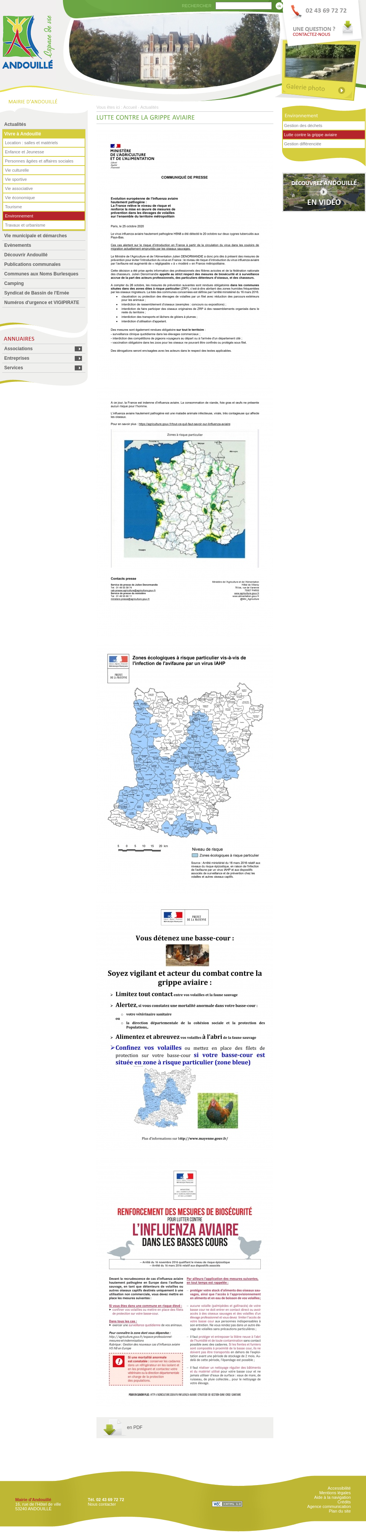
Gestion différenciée (302, 144)
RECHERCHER (197, 5)
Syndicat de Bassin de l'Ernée (36, 293)
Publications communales (32, 264)
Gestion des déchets (303, 125)
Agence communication (329, 1506)
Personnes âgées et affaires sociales (39, 161)
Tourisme (13, 206)
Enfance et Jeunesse (24, 152)
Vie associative (19, 188)
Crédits (344, 1502)
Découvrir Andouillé (26, 254)
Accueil (129, 107)
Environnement (19, 216)
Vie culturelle (17, 170)
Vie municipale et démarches (35, 235)
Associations (18, 348)
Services (13, 367)
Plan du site (340, 1511)
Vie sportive (16, 179)
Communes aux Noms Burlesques (41, 274)
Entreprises (16, 358)
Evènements (17, 245)
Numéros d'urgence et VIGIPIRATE (41, 302)
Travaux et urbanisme (25, 225)
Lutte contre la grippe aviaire (310, 134)
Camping (14, 283)
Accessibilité (339, 1488)
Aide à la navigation (332, 1497)
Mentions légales (335, 1492)
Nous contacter (102, 1504)
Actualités (15, 124)
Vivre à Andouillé (22, 134)
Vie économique (20, 197)
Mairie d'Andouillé (33, 1499)
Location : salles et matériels (31, 142)
